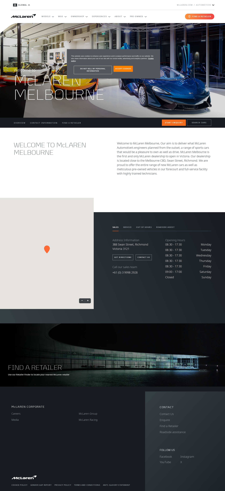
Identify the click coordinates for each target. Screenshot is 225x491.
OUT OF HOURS (144, 227)
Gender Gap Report (41, 485)
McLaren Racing (88, 419)
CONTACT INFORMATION (44, 123)
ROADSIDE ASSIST (165, 227)
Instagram (187, 457)
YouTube (165, 462)
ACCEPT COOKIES (123, 69)
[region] (113, 64)
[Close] (156, 52)
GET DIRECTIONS (122, 257)
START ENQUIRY (174, 122)
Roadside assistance (173, 432)
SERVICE (127, 227)
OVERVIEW (19, 123)
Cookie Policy (19, 485)
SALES (116, 227)
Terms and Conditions (87, 485)
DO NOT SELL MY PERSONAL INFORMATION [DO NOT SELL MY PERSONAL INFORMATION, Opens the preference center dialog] (92, 70)
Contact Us (167, 414)
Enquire (165, 420)
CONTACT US (143, 257)
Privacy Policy (63, 485)
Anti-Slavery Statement (116, 485)
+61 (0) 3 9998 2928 (125, 272)
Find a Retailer (169, 426)
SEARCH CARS (199, 122)
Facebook (166, 457)
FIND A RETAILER (71, 123)
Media (15, 419)
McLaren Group (88, 413)
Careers (16, 413)
